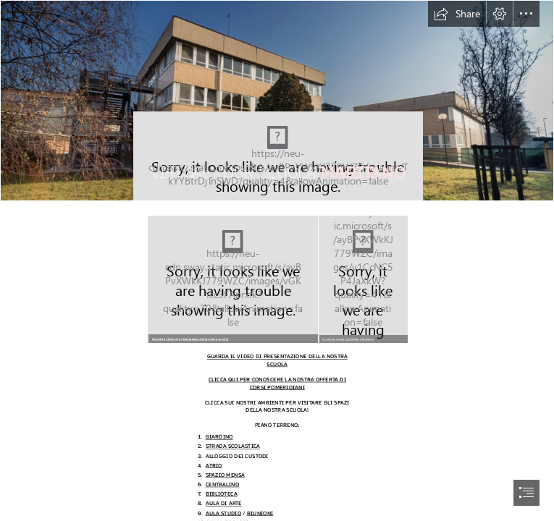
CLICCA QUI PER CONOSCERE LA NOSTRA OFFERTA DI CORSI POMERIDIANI (276, 383)
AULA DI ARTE (224, 503)
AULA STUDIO (223, 513)
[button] (457, 14)
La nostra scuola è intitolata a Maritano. (348, 339)
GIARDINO (219, 437)
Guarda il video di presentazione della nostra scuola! (190, 339)
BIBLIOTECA (222, 494)
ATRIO (214, 465)
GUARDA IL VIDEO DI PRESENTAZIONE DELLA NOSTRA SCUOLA (276, 360)
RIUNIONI (260, 513)
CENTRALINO (222, 484)
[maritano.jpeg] (362, 278)
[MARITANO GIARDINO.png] (232, 278)
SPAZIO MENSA (225, 474)
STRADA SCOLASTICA (233, 446)
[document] (277, 260)
